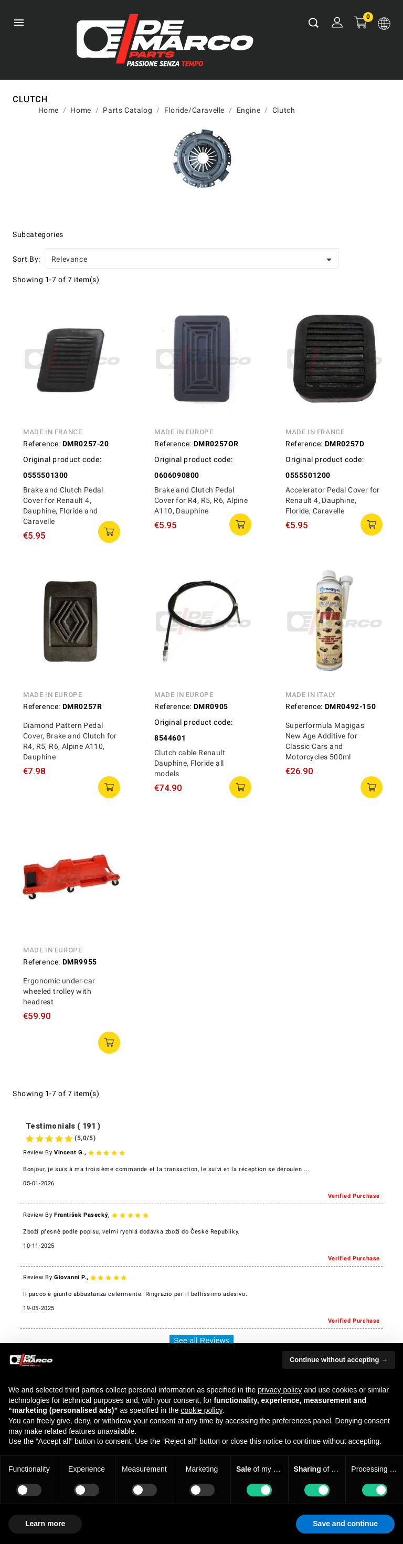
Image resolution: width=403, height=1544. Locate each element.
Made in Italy (310, 695)
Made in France (52, 432)
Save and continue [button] (345, 1523)
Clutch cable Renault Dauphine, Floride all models (189, 763)
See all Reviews (201, 1340)
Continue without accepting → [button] (339, 1360)
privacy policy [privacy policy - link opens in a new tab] (280, 1390)
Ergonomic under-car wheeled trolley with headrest (59, 991)
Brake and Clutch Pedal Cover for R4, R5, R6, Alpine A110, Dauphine (201, 500)
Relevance (193, 259)
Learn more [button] (45, 1523)
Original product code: (62, 459)
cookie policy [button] (201, 1410)
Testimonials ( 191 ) (63, 1126)
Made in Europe (183, 432)
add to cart (109, 532)
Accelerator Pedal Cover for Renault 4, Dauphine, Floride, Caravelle (332, 500)
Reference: (41, 443)
